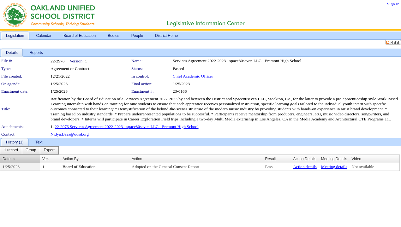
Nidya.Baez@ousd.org (70, 134)
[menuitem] (11, 150)
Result (270, 159)
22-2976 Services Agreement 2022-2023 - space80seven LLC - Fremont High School (126, 126)
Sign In (393, 4)
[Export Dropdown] (49, 150)
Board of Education (79, 166)
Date (6, 159)
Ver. (45, 159)
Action (137, 159)
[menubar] (29, 150)
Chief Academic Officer (193, 76)
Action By (71, 159)
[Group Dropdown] (31, 150)
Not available (363, 166)
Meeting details (334, 166)
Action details (304, 166)
